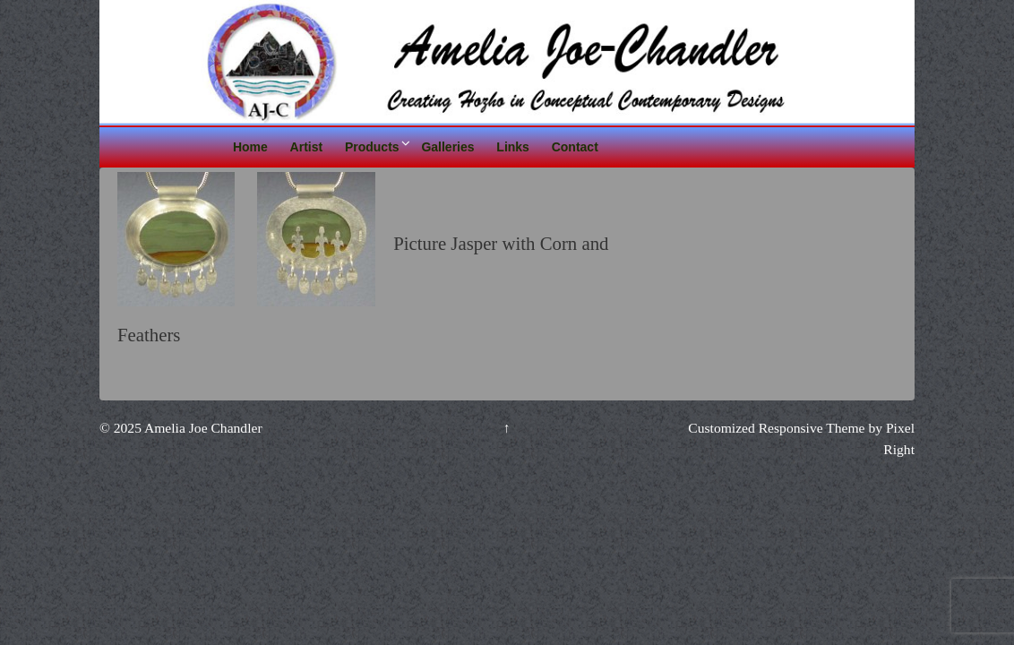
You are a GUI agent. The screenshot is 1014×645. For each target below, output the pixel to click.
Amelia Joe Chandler (202, 427)
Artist (306, 147)
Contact (575, 147)
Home (250, 147)
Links (512, 147)
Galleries (447, 147)
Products (372, 147)
